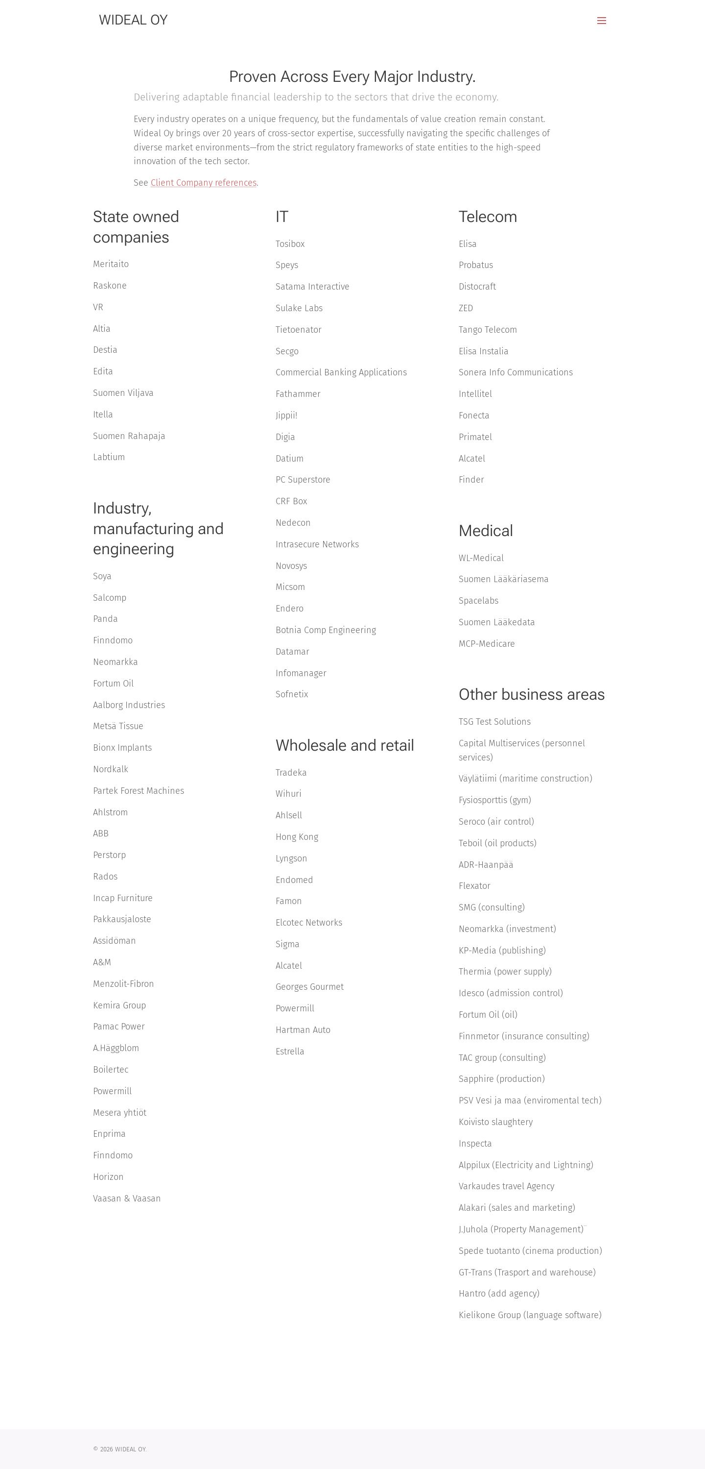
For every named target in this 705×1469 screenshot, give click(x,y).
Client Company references (204, 182)
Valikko (601, 20)
